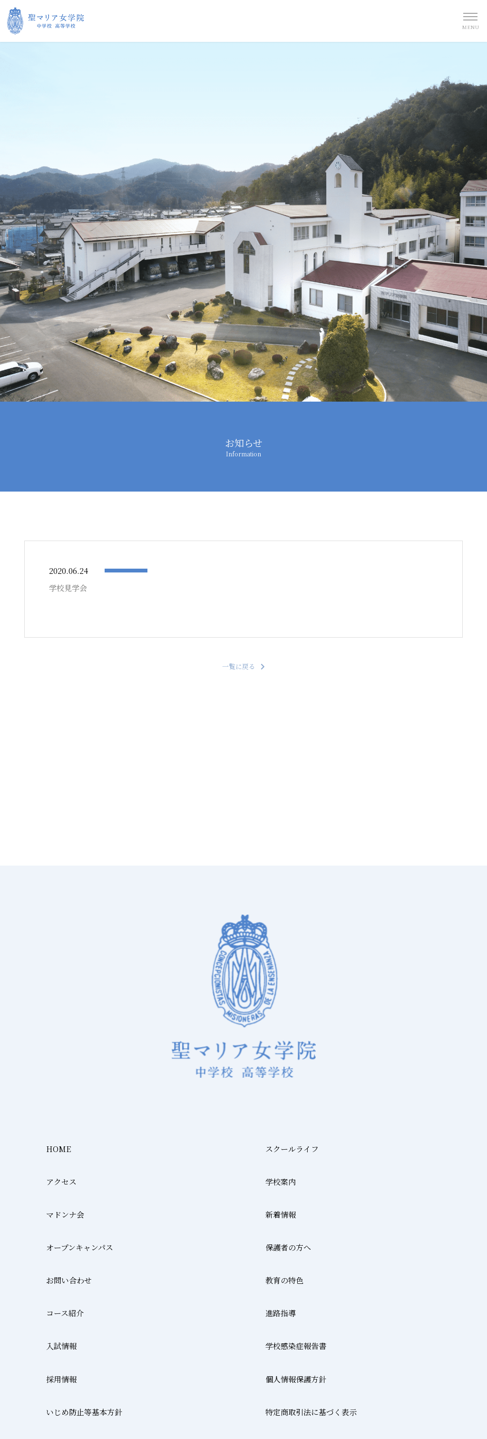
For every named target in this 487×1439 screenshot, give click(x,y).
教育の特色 (284, 1280)
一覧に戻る (238, 666)
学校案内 (280, 1181)
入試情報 (61, 1345)
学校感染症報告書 (295, 1345)
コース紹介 (65, 1313)
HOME (58, 1148)
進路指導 (280, 1313)
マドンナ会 (65, 1214)
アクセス (61, 1181)
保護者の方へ (288, 1247)
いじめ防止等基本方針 (84, 1412)
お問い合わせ (69, 1280)
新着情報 (280, 1214)
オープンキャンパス (79, 1247)
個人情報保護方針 (295, 1379)
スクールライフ (292, 1148)
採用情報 (61, 1379)
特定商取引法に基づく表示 (311, 1412)
